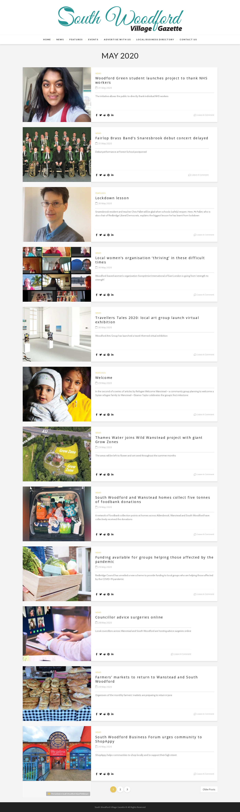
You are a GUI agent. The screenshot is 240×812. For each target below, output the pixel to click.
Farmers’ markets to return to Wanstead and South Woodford (149, 679)
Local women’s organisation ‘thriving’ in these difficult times (153, 260)
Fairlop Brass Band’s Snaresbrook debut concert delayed (154, 138)
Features (76, 39)
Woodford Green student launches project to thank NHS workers (154, 80)
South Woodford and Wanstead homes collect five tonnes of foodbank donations (147, 499)
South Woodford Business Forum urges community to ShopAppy (151, 739)
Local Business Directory (155, 39)
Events (93, 39)
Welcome (104, 377)
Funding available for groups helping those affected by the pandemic (153, 559)
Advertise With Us (117, 39)
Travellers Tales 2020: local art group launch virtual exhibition (150, 320)
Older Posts (209, 789)
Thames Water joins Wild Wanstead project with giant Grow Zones (151, 439)
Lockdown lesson (113, 198)
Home (47, 39)
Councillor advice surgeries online (131, 617)
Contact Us (188, 39)
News (60, 39)
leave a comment (205, 115)
